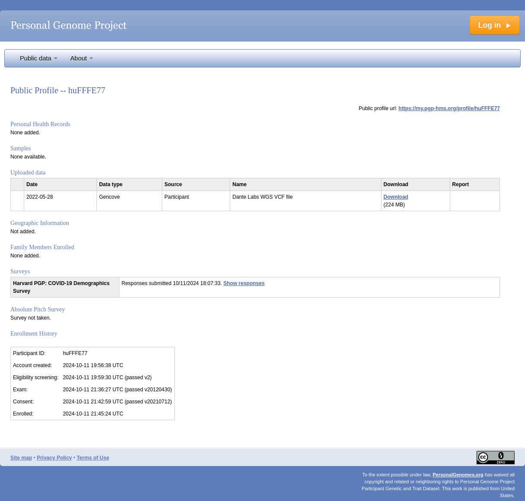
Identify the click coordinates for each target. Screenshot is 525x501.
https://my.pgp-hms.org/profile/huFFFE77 (449, 108)
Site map (21, 458)
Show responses (244, 283)
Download (396, 197)
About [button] (81, 58)
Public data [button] (39, 58)
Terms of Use (93, 458)
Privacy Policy (54, 458)
